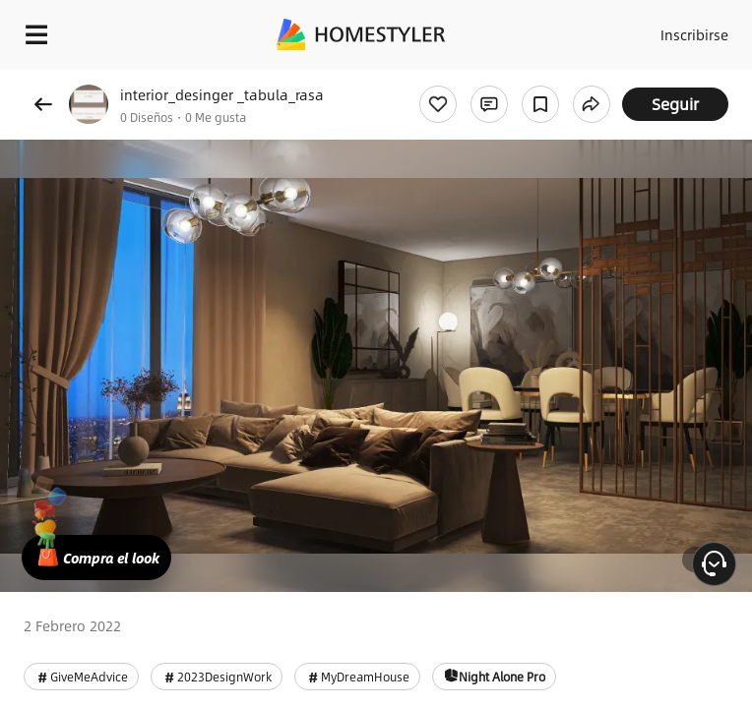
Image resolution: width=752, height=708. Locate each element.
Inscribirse (694, 34)
